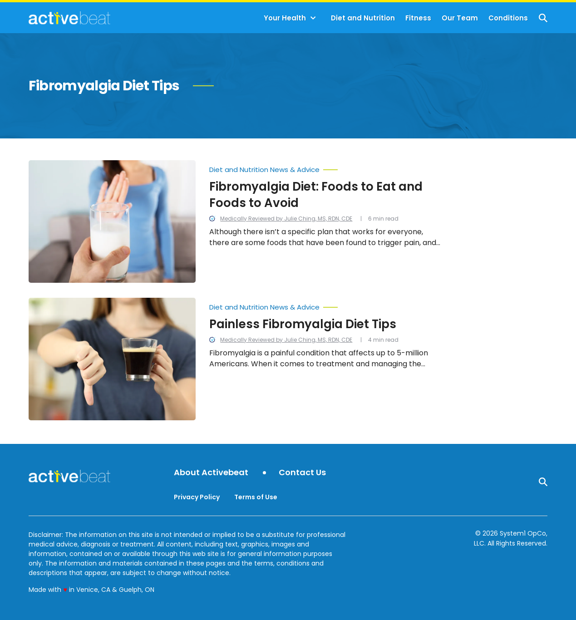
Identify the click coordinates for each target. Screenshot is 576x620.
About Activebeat (211, 472)
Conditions (508, 18)
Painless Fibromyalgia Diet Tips (302, 324)
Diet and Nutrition (363, 18)
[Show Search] (543, 18)
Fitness (418, 18)
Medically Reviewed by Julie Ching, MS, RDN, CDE (286, 218)
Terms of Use (255, 497)
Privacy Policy (197, 497)
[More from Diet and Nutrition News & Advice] (326, 167)
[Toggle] (313, 18)
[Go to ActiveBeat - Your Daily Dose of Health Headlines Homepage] (69, 17)
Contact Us (302, 472)
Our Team (460, 18)
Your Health (285, 18)
